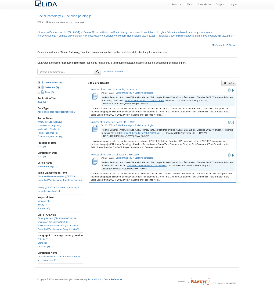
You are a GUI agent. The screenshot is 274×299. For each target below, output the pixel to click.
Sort (229, 83)
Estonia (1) (43, 239)
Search (176, 4)
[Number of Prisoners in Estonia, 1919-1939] (95, 96)
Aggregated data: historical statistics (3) (57, 112)
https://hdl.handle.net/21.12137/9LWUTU (143, 133)
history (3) (42, 205)
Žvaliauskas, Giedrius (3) (50, 136)
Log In (233, 4)
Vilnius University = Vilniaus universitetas (59, 35)
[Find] (97, 72)
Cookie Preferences (113, 279)
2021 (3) (42, 146)
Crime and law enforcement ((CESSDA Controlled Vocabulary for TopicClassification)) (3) (60, 180)
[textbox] (65, 72)
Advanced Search (113, 71)
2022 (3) (42, 102)
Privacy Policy (94, 279)
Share (231, 45)
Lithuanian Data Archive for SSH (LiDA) (58, 32)
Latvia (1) (42, 243)
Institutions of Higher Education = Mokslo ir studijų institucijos (177, 32)
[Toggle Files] (39, 92)
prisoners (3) (44, 208)
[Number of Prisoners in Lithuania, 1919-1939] (95, 161)
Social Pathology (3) (47, 166)
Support (220, 4)
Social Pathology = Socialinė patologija (134, 93)
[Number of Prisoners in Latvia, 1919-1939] (95, 129)
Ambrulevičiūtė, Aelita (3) (50, 122)
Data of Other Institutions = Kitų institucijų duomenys (112, 32)
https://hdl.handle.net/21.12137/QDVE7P (146, 165)
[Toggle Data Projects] (39, 87)
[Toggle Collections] (39, 82)
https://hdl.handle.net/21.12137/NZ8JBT (144, 100)
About (190, 4)
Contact (218, 45)
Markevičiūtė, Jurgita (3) (49, 125)
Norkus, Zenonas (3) (48, 133)
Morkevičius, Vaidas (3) (49, 129)
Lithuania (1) (44, 246)
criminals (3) (44, 201)
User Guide (204, 4)
